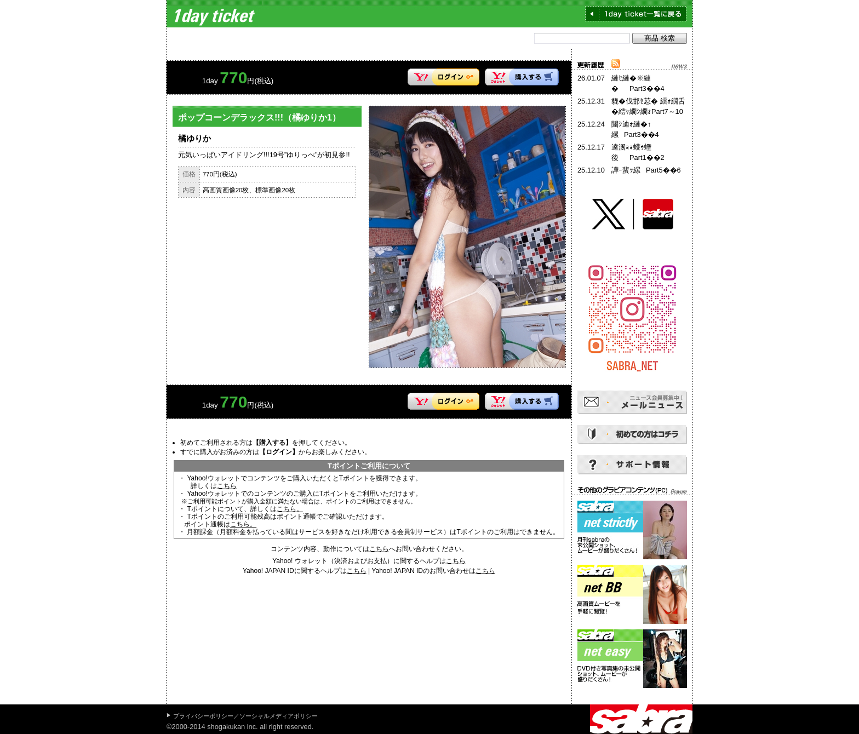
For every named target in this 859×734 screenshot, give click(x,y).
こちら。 (290, 509)
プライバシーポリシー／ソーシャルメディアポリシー (245, 716)
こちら (227, 486)
